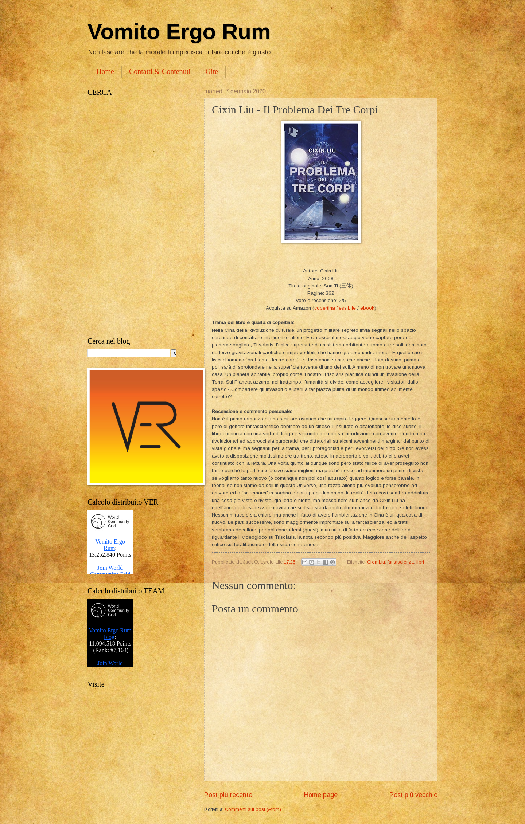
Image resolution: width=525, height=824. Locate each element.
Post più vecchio (413, 795)
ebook (367, 308)
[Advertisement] (139, 216)
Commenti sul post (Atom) (253, 809)
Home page (321, 795)
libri (420, 562)
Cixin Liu (376, 562)
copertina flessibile (335, 308)
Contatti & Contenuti (160, 71)
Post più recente (228, 795)
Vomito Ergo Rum (179, 31)
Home (105, 71)
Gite (212, 71)
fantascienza (401, 562)
